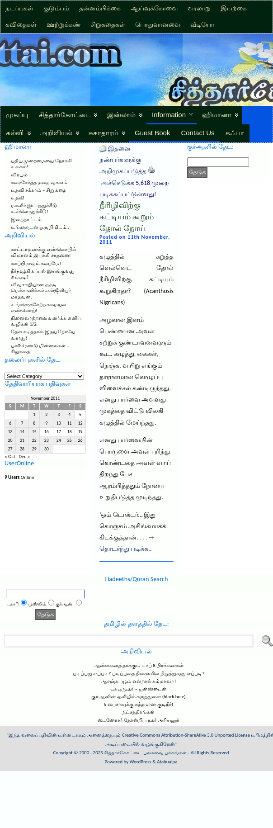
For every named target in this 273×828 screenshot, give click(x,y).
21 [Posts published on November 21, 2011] (22, 440)
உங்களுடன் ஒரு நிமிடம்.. (40, 227)
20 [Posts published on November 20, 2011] (10, 440)
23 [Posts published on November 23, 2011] (46, 440)
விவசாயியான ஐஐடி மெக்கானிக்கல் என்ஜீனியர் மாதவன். (41, 290)
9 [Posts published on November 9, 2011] (46, 423)
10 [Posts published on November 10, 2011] (58, 423)
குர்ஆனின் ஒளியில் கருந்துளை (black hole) (138, 697)
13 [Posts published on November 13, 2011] (10, 432)
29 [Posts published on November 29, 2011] (34, 449)
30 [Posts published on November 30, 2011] (46, 449)
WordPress (140, 762)
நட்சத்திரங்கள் (138, 712)
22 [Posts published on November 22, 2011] (34, 440)
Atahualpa (167, 762)
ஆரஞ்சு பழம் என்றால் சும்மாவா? (139, 681)
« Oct (10, 456)
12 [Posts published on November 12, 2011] (80, 423)
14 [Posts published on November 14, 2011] (22, 432)
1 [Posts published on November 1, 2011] (34, 414)
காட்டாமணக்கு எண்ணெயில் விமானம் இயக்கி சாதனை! (44, 252)
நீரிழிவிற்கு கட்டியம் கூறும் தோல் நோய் (126, 216)
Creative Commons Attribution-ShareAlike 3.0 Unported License (186, 735)
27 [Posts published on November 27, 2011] (10, 449)
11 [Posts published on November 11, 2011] (69, 423)
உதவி (17, 198)
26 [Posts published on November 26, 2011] (80, 440)
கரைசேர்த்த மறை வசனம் (39, 182)
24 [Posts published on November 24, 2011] (58, 440)
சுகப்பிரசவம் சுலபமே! (36, 263)
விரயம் (19, 175)
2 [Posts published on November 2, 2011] (46, 414)
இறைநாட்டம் (26, 219)
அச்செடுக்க (117, 183)
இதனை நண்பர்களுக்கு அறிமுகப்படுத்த (122, 160)
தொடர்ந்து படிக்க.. (125, 549)
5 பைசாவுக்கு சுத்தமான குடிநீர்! (139, 704)
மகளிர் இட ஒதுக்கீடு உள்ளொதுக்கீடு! (34, 208)
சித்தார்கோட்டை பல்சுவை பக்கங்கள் (145, 753)
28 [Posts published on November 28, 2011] (22, 449)
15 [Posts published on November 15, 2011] (34, 432)
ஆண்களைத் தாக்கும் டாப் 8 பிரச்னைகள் (139, 665)
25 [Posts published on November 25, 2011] (69, 440)
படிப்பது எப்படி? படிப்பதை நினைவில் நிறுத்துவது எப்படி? (139, 674)
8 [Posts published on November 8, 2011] (34, 423)
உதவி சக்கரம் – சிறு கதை (38, 190)
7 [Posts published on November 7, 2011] (22, 423)
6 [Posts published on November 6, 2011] (10, 423)
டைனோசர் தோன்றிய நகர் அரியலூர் (138, 720)
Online (19, 477)
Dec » (24, 456)
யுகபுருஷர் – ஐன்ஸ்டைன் (138, 689)
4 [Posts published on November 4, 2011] (69, 414)
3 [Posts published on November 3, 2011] (58, 414)
